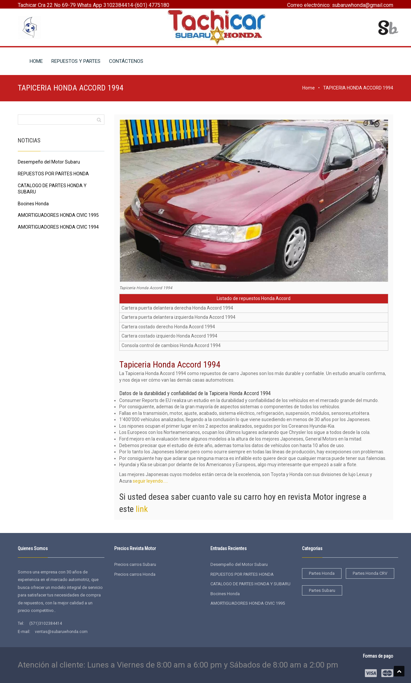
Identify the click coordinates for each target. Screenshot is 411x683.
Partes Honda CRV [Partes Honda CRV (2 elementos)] (370, 573)
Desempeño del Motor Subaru (49, 161)
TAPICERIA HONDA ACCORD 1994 (358, 87)
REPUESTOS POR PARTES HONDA (53, 173)
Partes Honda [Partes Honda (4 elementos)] (322, 573)
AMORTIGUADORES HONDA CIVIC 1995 (58, 215)
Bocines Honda (33, 203)
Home (308, 87)
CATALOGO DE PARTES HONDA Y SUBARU (250, 583)
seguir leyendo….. (150, 481)
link (142, 509)
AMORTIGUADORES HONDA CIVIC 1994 (58, 227)
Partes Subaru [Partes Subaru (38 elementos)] (322, 590)
